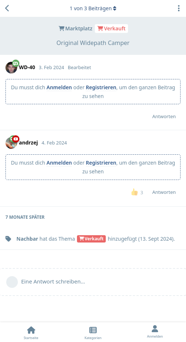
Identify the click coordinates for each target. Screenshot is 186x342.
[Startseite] (31, 332)
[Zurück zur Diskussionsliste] (7, 8)
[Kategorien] (93, 332)
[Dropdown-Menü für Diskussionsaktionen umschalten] (178, 8)
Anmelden (59, 87)
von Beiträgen (93, 8)
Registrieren (101, 87)
